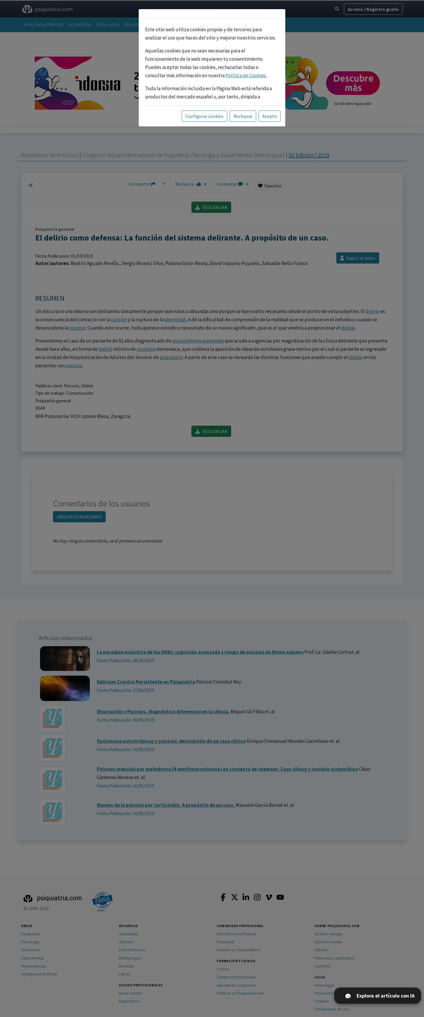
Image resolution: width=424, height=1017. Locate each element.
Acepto (269, 116)
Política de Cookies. (246, 75)
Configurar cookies (204, 116)
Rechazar (242, 116)
